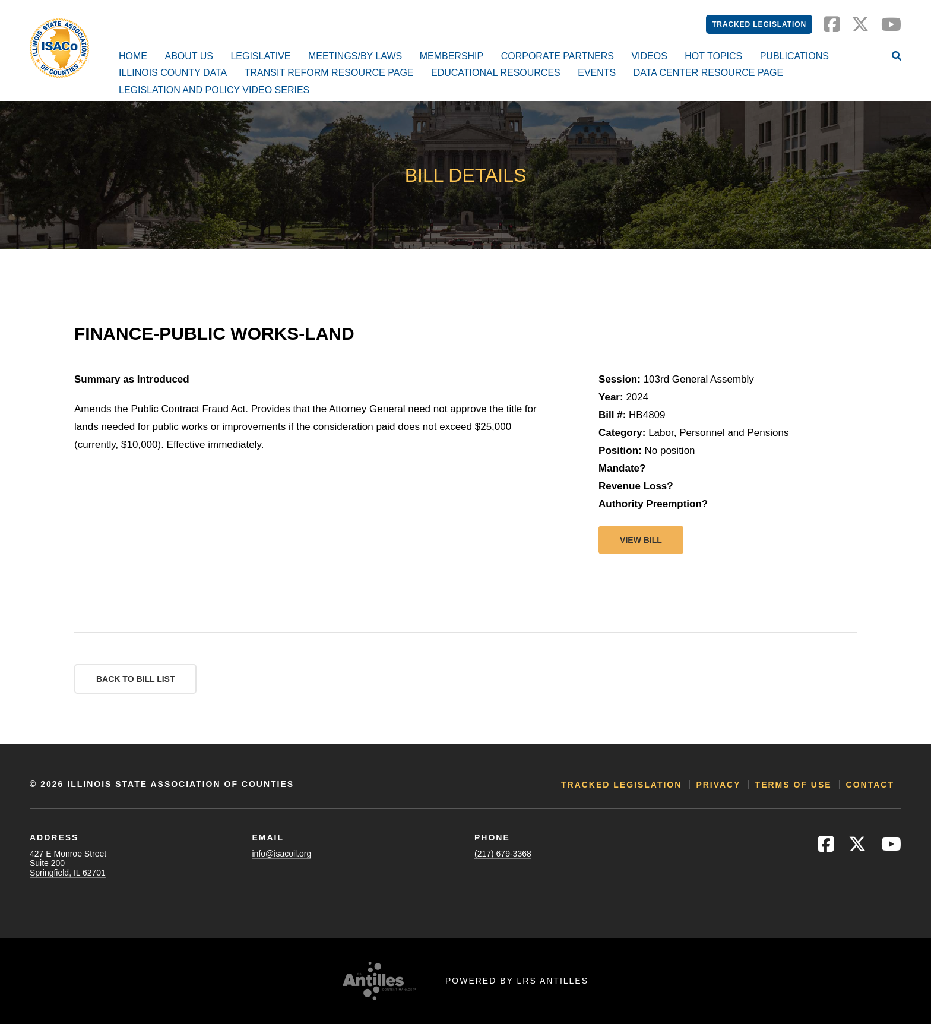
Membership (452, 56)
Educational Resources (495, 73)
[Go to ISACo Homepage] (59, 48)
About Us (188, 56)
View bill (641, 540)
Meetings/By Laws (355, 56)
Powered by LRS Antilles (516, 980)
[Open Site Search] (896, 57)
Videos (649, 56)
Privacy (718, 784)
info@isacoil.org (282, 853)
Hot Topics (713, 56)
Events (597, 73)
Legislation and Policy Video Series (214, 90)
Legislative (260, 56)
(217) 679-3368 (502, 853)
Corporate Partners (557, 56)
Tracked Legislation (759, 24)
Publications (794, 56)
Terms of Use (793, 784)
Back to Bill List (135, 679)
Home (133, 56)
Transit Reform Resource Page (329, 73)
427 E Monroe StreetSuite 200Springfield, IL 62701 (68, 863)
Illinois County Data (173, 73)
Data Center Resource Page (708, 73)
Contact (870, 784)
